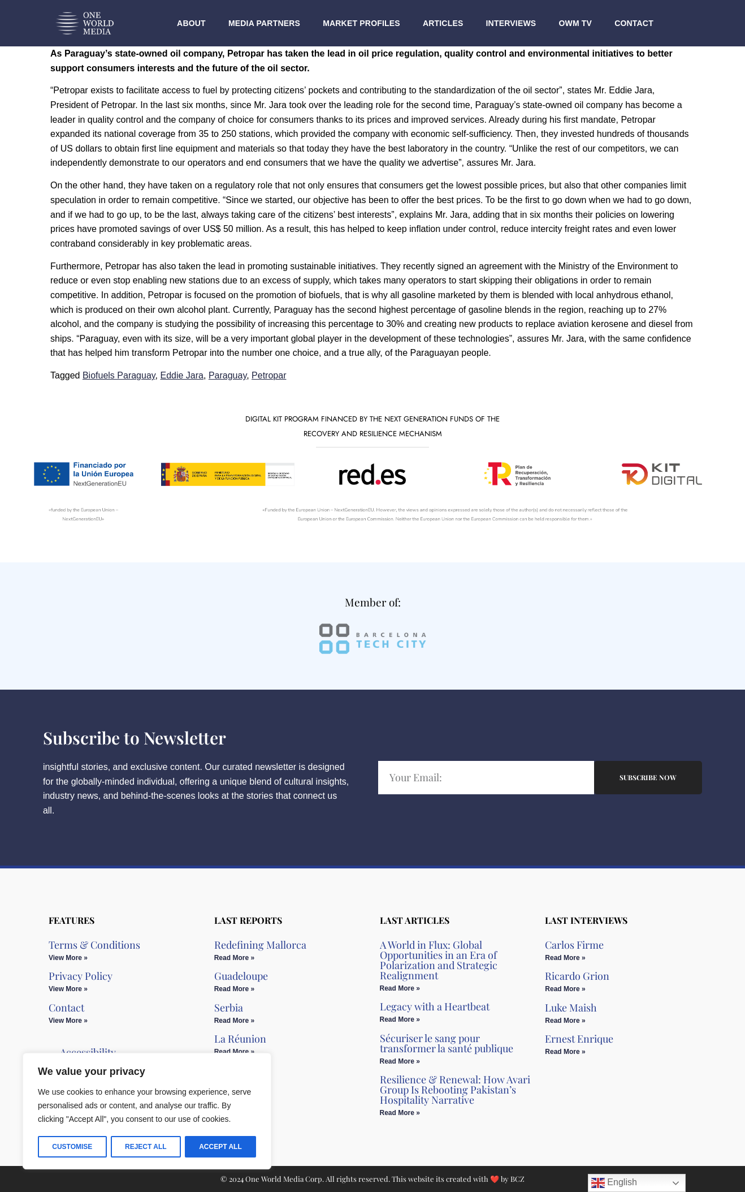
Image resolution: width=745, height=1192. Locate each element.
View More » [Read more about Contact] (68, 1021)
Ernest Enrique (579, 1038)
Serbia (228, 1007)
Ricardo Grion (577, 976)
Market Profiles (361, 23)
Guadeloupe (241, 976)
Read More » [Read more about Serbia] (234, 1021)
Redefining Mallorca (260, 945)
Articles (443, 23)
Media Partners (264, 23)
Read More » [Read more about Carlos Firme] (565, 958)
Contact (633, 23)
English (614, 1183)
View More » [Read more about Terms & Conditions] (68, 958)
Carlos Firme (574, 945)
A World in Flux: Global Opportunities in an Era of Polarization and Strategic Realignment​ (438, 960)
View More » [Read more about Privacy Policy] (68, 989)
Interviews (511, 23)
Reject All (146, 1147)
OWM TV (575, 23)
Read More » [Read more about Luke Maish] (565, 1021)
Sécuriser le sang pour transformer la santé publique (446, 1043)
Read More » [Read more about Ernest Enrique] (565, 1052)
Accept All (220, 1147)
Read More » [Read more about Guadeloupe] (234, 989)
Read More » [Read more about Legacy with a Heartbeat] (400, 1019)
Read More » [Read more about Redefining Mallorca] (234, 958)
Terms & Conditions (94, 945)
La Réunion (240, 1038)
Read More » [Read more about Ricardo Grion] (565, 989)
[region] (147, 1111)
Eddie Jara (182, 375)
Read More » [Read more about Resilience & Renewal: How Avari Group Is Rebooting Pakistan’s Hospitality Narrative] (400, 1113)
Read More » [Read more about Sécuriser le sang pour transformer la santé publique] (400, 1061)
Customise (72, 1147)
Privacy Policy (80, 976)
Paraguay (227, 375)
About (191, 23)
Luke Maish (571, 1007)
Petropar (269, 375)
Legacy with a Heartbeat (435, 1006)
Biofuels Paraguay (119, 375)
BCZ (517, 1179)
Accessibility (88, 1052)
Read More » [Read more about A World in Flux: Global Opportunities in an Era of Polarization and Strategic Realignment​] (400, 988)
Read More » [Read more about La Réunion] (234, 1052)
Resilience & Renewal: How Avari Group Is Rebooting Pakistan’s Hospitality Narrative (455, 1090)
